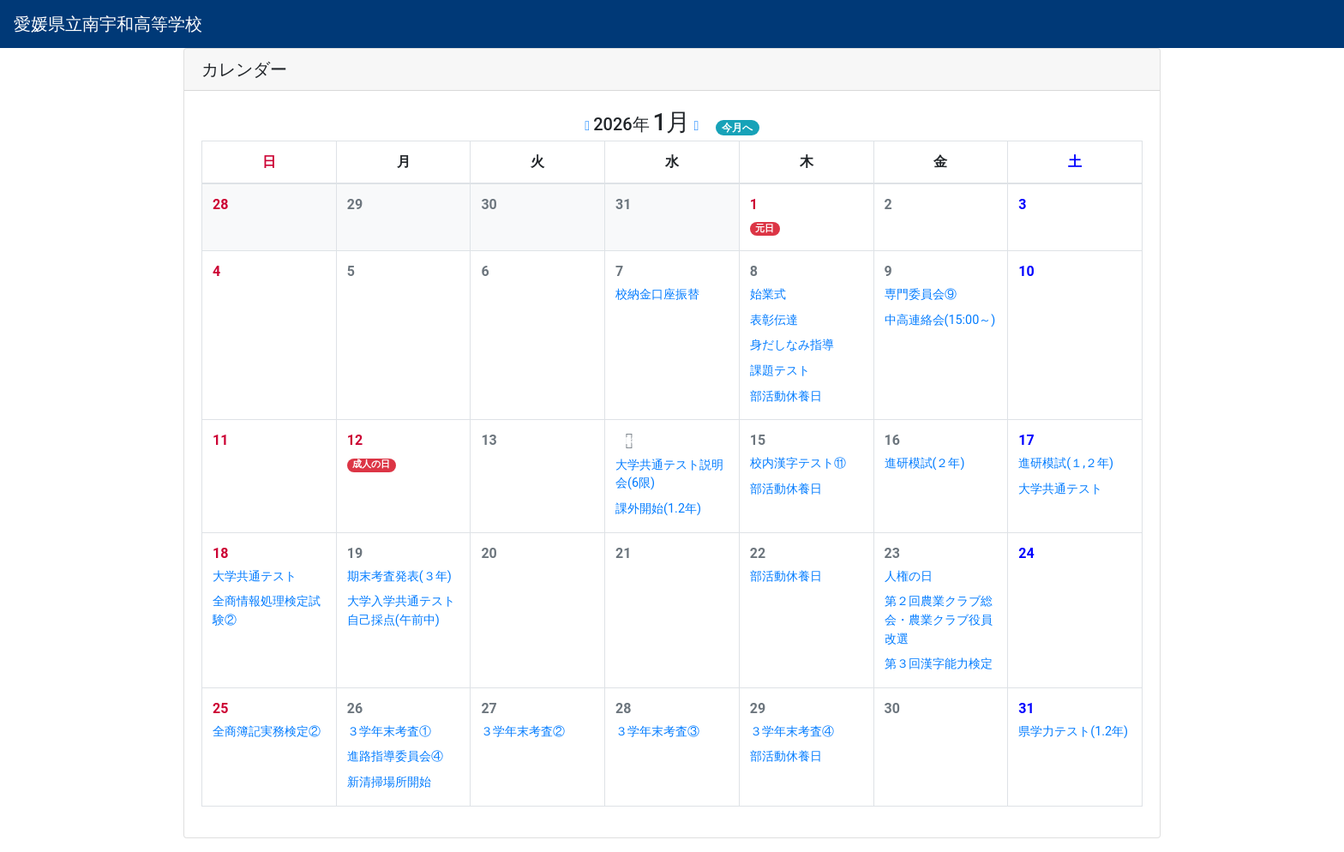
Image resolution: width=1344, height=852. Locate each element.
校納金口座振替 (657, 294)
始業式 (768, 294)
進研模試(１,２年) (1065, 463)
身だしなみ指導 (792, 345)
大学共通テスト (1060, 489)
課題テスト (780, 370)
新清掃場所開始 (389, 782)
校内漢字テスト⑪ (798, 463)
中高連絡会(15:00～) (940, 320)
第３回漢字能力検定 (939, 664)
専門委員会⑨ (921, 294)
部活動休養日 (786, 396)
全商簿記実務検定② (267, 731)
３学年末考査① (389, 731)
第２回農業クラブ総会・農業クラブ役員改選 (939, 619)
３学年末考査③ (657, 731)
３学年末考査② (523, 731)
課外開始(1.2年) (658, 508)
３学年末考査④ (792, 731)
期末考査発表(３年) (399, 576)
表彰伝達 (774, 320)
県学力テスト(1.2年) (1073, 731)
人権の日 (909, 576)
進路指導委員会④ (395, 756)
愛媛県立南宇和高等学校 (108, 24)
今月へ (737, 128)
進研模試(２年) (925, 463)
